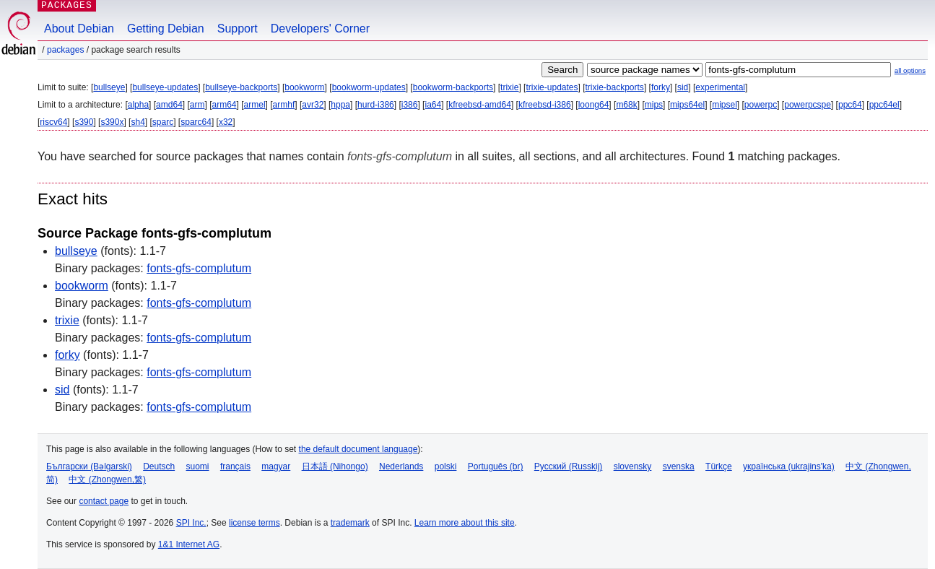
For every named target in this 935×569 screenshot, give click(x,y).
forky (660, 87)
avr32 (312, 105)
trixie (509, 87)
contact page (104, 501)
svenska (679, 466)
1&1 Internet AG (188, 544)
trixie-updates (552, 87)
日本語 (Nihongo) (335, 466)
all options (910, 70)
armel (255, 105)
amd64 (169, 105)
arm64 (224, 105)
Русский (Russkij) (568, 466)
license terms (254, 523)
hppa (340, 105)
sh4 (137, 122)
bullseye (109, 87)
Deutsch (159, 466)
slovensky (633, 466)
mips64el (687, 105)
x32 (225, 122)
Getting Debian (165, 28)
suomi (197, 466)
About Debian (79, 28)
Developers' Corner (320, 28)
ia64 (433, 105)
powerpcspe (807, 105)
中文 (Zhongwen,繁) (107, 479)
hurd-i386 (375, 105)
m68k (626, 105)
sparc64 (196, 122)
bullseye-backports (241, 87)
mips (654, 105)
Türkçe (718, 466)
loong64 (593, 105)
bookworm (304, 87)
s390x (111, 122)
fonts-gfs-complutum (199, 268)
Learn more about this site (464, 523)
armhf (284, 105)
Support (237, 28)
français (235, 466)
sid (682, 87)
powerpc (760, 105)
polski (446, 466)
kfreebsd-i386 (544, 105)
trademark (350, 523)
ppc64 (850, 105)
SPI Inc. (191, 523)
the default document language (358, 449)
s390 (83, 122)
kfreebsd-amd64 (479, 105)
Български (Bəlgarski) (89, 466)
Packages (65, 50)
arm (197, 105)
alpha (138, 105)
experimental (720, 87)
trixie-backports (615, 87)
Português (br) (495, 466)
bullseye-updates (165, 87)
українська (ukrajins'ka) (789, 466)
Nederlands (401, 466)
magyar (275, 466)
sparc (162, 122)
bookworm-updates (369, 87)
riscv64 (53, 122)
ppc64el (884, 105)
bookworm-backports (453, 87)
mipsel (724, 105)
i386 (409, 105)
